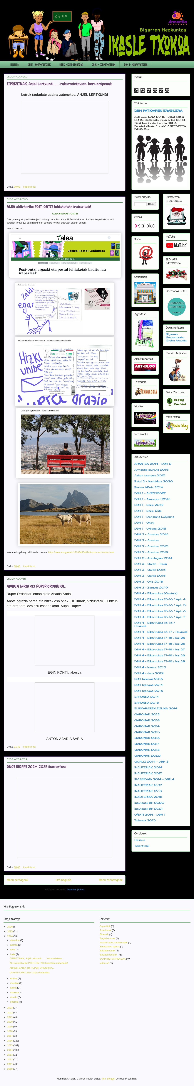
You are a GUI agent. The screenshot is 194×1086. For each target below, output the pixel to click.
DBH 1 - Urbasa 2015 (150, 528)
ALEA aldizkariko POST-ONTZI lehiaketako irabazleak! (49, 206)
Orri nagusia (63, 880)
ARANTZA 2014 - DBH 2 (152, 463)
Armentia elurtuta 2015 (151, 469)
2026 (10, 926)
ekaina (14, 978)
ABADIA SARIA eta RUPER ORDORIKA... (36, 586)
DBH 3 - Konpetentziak (103, 64)
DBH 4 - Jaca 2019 (149, 673)
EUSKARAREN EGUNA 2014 (155, 708)
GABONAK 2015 (147, 732)
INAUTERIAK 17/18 (148, 791)
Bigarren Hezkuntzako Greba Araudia (176, 337)
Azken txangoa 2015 (149, 475)
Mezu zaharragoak (111, 880)
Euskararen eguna (109, 946)
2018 (10, 1031)
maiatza (14, 983)
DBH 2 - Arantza (146, 540)
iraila (13, 954)
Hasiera (14, 64)
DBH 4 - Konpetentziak (135, 64)
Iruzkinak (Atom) (75, 889)
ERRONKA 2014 (146, 696)
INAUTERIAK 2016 (148, 796)
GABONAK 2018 (147, 749)
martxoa (15, 992)
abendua (15, 940)
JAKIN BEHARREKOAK (113, 958)
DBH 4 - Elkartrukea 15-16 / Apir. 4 (159, 599)
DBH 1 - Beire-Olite (148, 510)
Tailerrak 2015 (145, 820)
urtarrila (14, 1001)
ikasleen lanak (107, 950)
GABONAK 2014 (147, 726)
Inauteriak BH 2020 (149, 802)
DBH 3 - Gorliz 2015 (150, 569)
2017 (10, 1035)
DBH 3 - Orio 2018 (148, 581)
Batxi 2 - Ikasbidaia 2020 (153, 481)
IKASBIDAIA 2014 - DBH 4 (154, 779)
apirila (13, 987)
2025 (10, 931)
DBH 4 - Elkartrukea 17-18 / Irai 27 (159, 649)
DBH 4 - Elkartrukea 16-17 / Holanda (160, 631)
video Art (104, 963)
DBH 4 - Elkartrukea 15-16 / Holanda (154, 624)
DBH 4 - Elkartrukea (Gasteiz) (155, 593)
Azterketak (105, 930)
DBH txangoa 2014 (148, 684)
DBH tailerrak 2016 (148, 678)
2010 (10, 1068)
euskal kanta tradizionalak (114, 942)
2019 (10, 1026)
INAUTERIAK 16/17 (148, 785)
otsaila (14, 997)
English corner (107, 938)
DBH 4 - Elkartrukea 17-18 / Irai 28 (159, 655)
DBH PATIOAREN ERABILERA (158, 111)
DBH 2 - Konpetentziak (71, 64)
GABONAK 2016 (147, 737)
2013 (10, 1054)
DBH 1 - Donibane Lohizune (154, 516)
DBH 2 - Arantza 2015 (151, 546)
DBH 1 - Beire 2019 (148, 504)
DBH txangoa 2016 (148, 690)
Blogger (111, 1078)
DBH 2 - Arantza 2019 (151, 552)
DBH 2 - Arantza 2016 (151, 534)
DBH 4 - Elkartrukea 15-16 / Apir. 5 (160, 605)
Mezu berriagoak (17, 880)
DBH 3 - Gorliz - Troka (150, 563)
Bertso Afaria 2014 (148, 487)
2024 (10, 936)
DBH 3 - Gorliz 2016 (150, 575)
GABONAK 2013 (147, 720)
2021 (10, 1017)
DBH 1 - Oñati (144, 522)
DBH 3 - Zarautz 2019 (151, 587)
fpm (104, 1078)
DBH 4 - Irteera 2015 (150, 667)
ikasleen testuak (108, 954)
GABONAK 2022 (147, 755)
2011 (10, 1064)
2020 (10, 1021)
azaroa (14, 944)
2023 (10, 1007)
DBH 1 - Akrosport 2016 (152, 499)
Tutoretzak (141, 845)
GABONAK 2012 (147, 714)
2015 (10, 1045)
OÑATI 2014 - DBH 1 (149, 814)
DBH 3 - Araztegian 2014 (153, 558)
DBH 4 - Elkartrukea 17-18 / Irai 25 (159, 637)
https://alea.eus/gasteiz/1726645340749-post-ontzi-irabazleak (81, 552)
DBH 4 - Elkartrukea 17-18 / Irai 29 (159, 661)
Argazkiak (105, 926)
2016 (10, 1040)
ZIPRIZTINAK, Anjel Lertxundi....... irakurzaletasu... (36, 958)
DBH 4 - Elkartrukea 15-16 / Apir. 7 (159, 617)
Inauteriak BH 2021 (148, 808)
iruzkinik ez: (29, 186)
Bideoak (104, 934)
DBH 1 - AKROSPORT (149, 493)
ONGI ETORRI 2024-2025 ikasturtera (36, 766)
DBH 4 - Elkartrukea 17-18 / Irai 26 (159, 643)
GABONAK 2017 (146, 743)
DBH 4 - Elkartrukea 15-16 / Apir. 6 (160, 611)
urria (13, 949)
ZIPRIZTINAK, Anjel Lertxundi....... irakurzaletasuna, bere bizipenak (59, 84)
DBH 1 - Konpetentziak (39, 64)
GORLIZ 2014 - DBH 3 (151, 761)
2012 (10, 1059)
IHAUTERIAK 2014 (148, 767)
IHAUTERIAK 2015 (148, 773)
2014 (10, 1050)
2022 (10, 1012)
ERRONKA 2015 (146, 702)
